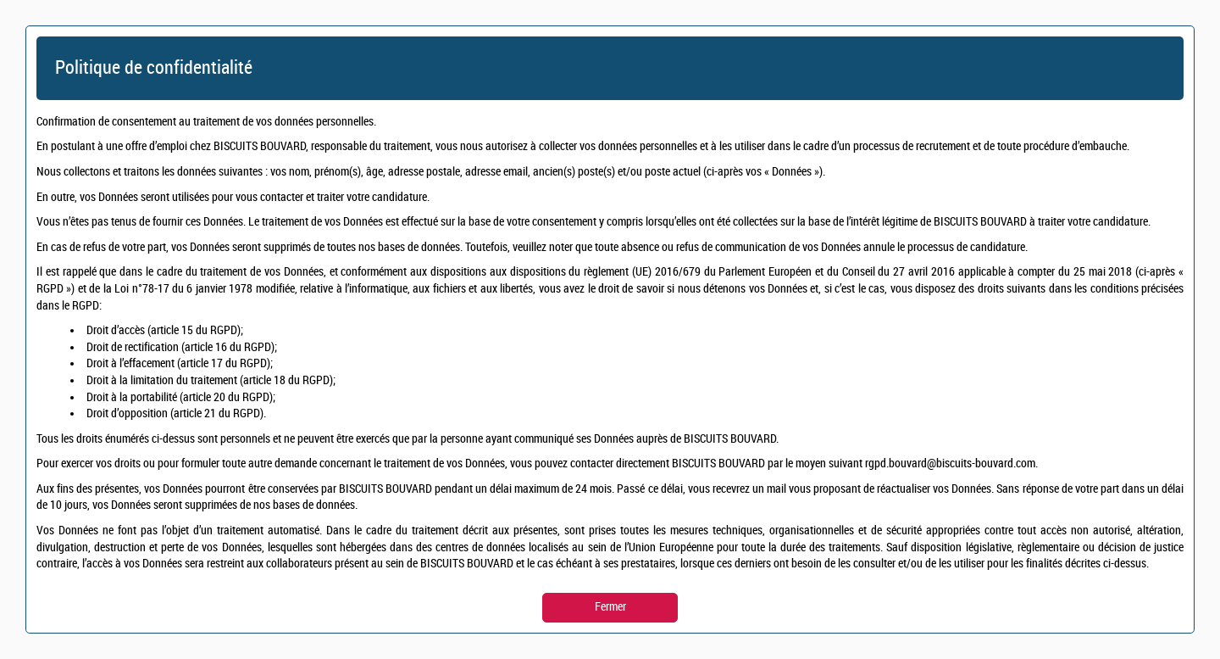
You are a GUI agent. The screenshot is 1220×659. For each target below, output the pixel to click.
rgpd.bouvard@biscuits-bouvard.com (950, 463)
